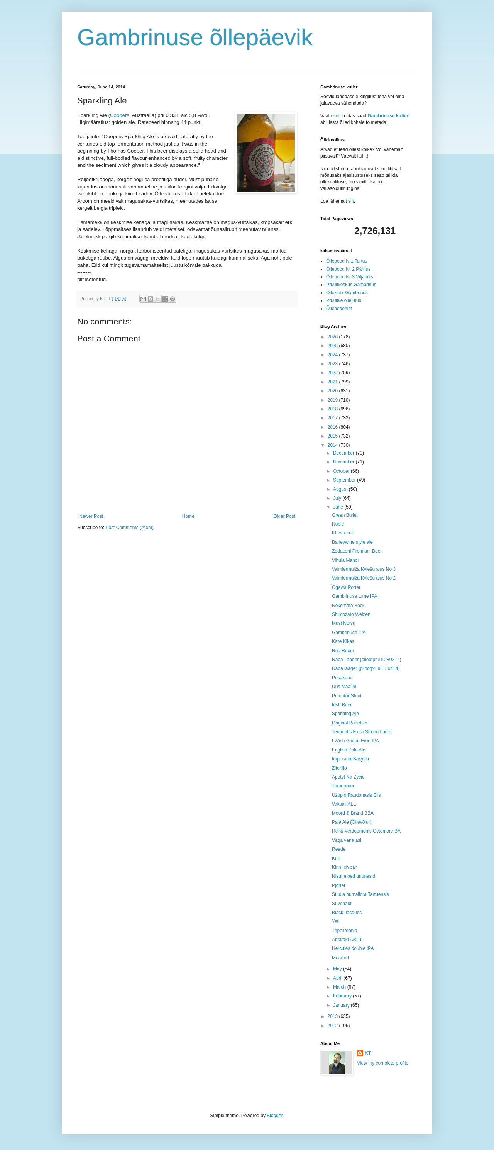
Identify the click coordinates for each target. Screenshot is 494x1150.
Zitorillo (339, 768)
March (340, 987)
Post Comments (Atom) (129, 527)
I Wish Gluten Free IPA (355, 740)
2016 (333, 427)
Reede (338, 849)
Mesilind (340, 957)
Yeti (336, 921)
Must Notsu (343, 623)
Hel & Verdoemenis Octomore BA (366, 831)
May (338, 969)
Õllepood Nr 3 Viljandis (349, 277)
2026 (333, 336)
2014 (333, 445)
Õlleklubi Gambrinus (347, 292)
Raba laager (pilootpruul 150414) (365, 668)
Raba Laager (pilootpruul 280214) (366, 659)
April (338, 978)
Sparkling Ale (345, 713)
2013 (333, 1016)
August (341, 489)
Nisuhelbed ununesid (353, 876)
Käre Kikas (343, 641)
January (342, 1005)
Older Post (284, 516)
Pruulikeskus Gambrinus (351, 284)
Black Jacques (347, 912)
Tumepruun (343, 786)
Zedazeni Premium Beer (357, 551)
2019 (333, 400)
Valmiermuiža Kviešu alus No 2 (364, 578)
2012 (333, 1025)
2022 (333, 372)
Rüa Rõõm (343, 650)
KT (368, 1053)
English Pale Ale (348, 750)
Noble (338, 524)
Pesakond (342, 677)
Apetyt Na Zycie (348, 777)
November (344, 462)
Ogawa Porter (346, 587)
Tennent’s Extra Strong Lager (362, 731)
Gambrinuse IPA (348, 632)
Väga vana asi (346, 840)
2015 (333, 436)
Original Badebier (350, 723)
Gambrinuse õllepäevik (195, 37)
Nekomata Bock (348, 605)
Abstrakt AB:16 (347, 939)
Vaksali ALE (344, 804)
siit (336, 116)
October (342, 471)
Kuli (336, 858)
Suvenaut (342, 903)
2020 (333, 391)
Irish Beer (342, 704)
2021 (333, 382)
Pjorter (338, 885)
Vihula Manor (345, 560)
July (338, 498)
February (343, 996)
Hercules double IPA (353, 948)
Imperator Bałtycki (350, 759)
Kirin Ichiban (344, 867)
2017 (333, 418)
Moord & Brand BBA (353, 813)
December (344, 453)
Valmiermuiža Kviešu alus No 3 (364, 569)
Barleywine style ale (352, 542)
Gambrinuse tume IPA (354, 596)
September (345, 480)
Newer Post (91, 516)
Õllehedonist (339, 308)
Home (188, 516)
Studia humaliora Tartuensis (360, 894)
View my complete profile (382, 1063)
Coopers (119, 115)
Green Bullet (345, 515)
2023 (333, 363)
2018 (333, 409)
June (338, 507)
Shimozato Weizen (351, 614)
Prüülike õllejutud (343, 300)
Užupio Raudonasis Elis (356, 795)
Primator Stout (347, 696)
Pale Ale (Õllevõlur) (352, 822)
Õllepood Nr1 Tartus (346, 261)
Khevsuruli (343, 533)
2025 (333, 345)
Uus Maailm (344, 686)
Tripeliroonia (344, 930)
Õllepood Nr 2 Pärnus (348, 269)
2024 (333, 355)
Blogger (275, 1115)
